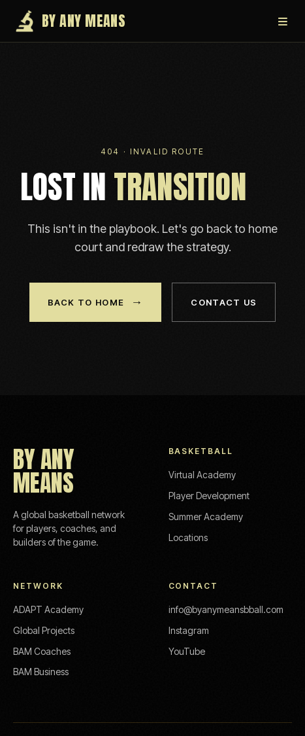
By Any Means (69, 21)
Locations (188, 537)
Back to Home (96, 302)
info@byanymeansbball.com (226, 609)
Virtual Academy (202, 474)
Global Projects (43, 630)
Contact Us (224, 302)
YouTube (187, 651)
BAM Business (41, 671)
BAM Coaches (42, 651)
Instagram (189, 630)
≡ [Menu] (283, 21)
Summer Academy (206, 516)
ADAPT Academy (48, 609)
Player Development (209, 495)
